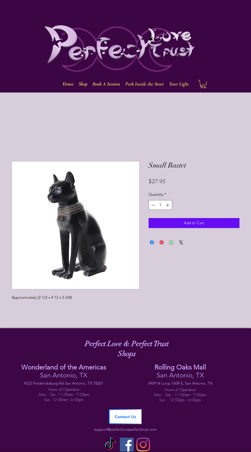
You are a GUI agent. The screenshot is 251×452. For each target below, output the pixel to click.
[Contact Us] (125, 416)
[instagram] (143, 444)
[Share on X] (181, 242)
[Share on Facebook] (152, 242)
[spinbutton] (160, 205)
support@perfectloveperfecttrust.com (125, 429)
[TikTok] (110, 444)
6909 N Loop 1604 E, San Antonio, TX (180, 383)
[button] (203, 84)
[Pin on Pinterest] (162, 242)
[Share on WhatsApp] (171, 242)
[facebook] (127, 444)
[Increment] (168, 205)
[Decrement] (152, 205)
